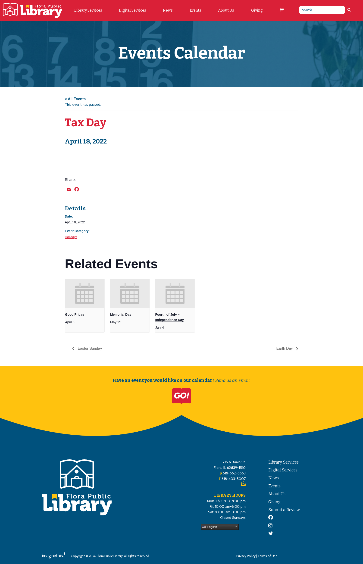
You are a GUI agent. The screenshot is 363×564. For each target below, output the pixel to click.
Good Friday (74, 314)
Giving (257, 10)
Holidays (71, 237)
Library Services (88, 10)
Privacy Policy (246, 556)
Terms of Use (267, 556)
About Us (226, 10)
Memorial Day (120, 314)
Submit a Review (284, 510)
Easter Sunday (89, 348)
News (168, 10)
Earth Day (285, 348)
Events (195, 10)
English (209, 527)
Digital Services (132, 10)
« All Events (75, 99)
